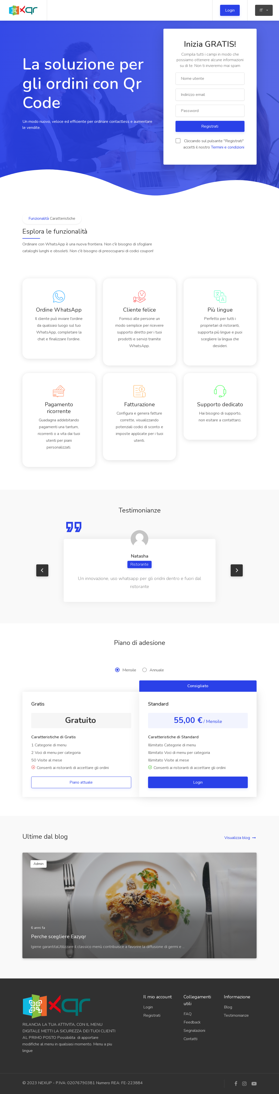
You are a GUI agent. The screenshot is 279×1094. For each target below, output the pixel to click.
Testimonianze (236, 1015)
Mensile (125, 670)
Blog (228, 1007)
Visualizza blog (237, 838)
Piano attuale (81, 782)
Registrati (210, 126)
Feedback (192, 1022)
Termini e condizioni (227, 147)
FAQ (188, 1014)
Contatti (190, 1039)
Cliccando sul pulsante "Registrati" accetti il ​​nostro (210, 144)
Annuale (153, 670)
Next (237, 570)
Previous (42, 570)
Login (230, 10)
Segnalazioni (194, 1030)
